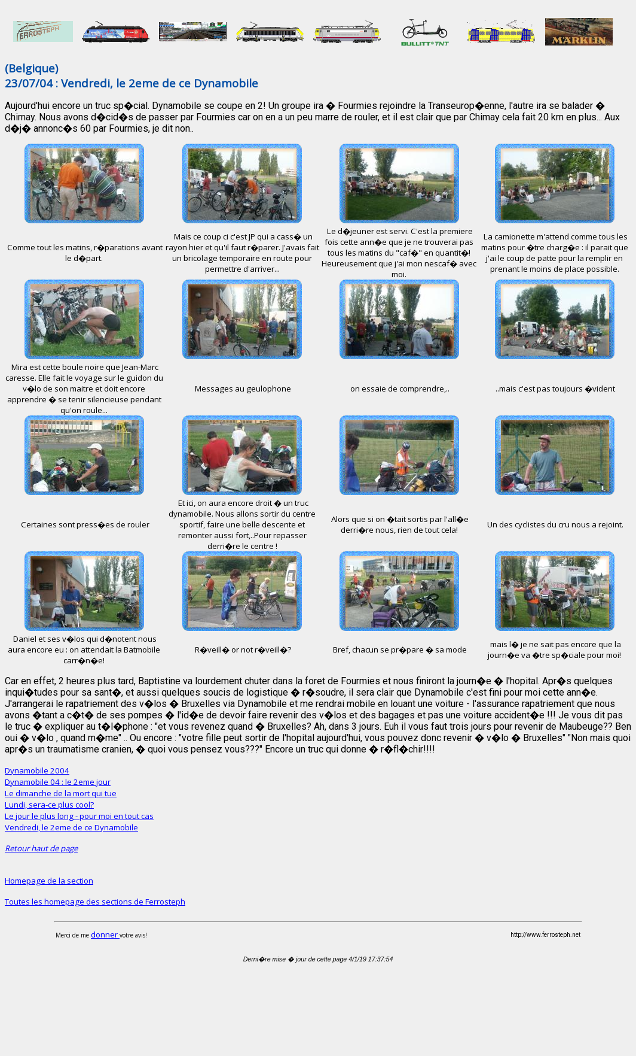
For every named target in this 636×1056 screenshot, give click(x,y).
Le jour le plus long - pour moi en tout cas (79, 816)
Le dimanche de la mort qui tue (61, 793)
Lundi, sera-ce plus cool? (49, 804)
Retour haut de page (41, 848)
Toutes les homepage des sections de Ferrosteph (95, 901)
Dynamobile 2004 (37, 770)
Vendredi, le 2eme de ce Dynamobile (71, 827)
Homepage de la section (49, 880)
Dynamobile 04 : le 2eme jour (58, 781)
